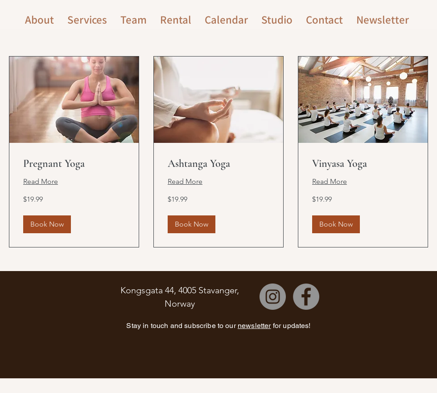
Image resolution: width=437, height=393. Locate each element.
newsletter (254, 325)
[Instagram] (273, 297)
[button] (47, 224)
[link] (74, 164)
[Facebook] (306, 297)
